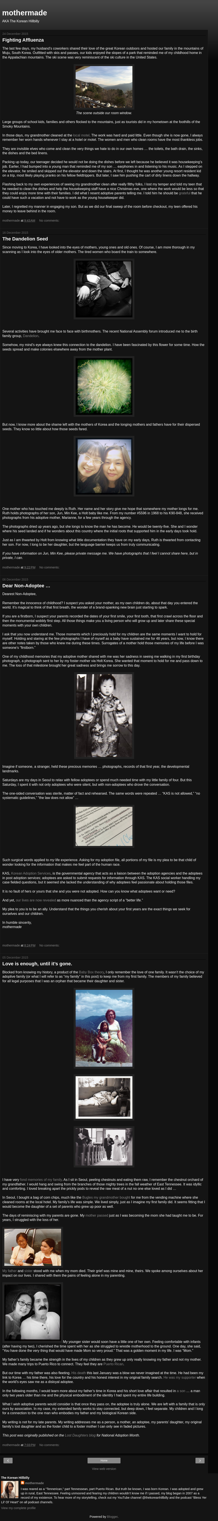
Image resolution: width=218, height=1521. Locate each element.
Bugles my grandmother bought (106, 1197)
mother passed (97, 1215)
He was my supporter (179, 1377)
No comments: (49, 220)
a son (181, 1391)
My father (9, 1271)
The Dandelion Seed (25, 239)
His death (78, 1373)
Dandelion (30, 336)
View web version (104, 1469)
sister (28, 1271)
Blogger (112, 1516)
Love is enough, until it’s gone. (37, 963)
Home (104, 1460)
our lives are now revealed (36, 900)
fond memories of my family (41, 1180)
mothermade (24, 13)
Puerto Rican (114, 1364)
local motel (81, 135)
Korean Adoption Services (30, 873)
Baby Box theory (91, 972)
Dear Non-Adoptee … (26, 585)
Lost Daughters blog (80, 1435)
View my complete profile (18, 1508)
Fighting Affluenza (23, 40)
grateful (184, 193)
